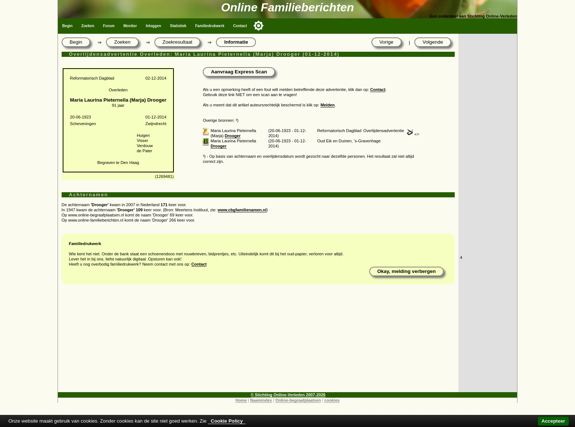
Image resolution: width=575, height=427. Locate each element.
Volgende (432, 42)
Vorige (386, 42)
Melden (328, 105)
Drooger (233, 136)
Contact (240, 26)
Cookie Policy (227, 421)
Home (241, 400)
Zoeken (87, 26)
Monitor (130, 26)
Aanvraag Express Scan (239, 71)
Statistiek (178, 26)
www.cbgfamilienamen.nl (242, 210)
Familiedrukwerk (209, 26)
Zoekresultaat (177, 42)
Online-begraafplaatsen (298, 400)
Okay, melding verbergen (406, 271)
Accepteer (553, 421)
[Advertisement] (258, 340)
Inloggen (153, 26)
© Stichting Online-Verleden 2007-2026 (288, 395)
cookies (332, 400)
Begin (67, 26)
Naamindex (261, 400)
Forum (108, 26)
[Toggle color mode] (258, 25)
